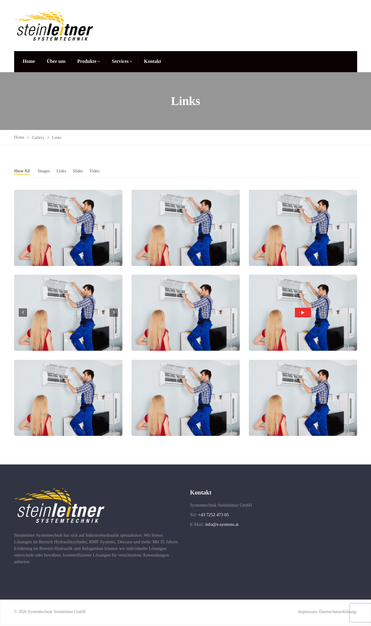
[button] (66, 342)
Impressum (307, 613)
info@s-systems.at (222, 525)
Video (101, 170)
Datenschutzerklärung (337, 613)
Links (65, 170)
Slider (83, 170)
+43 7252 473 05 (213, 516)
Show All (23, 170)
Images (47, 170)
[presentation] (23, 314)
